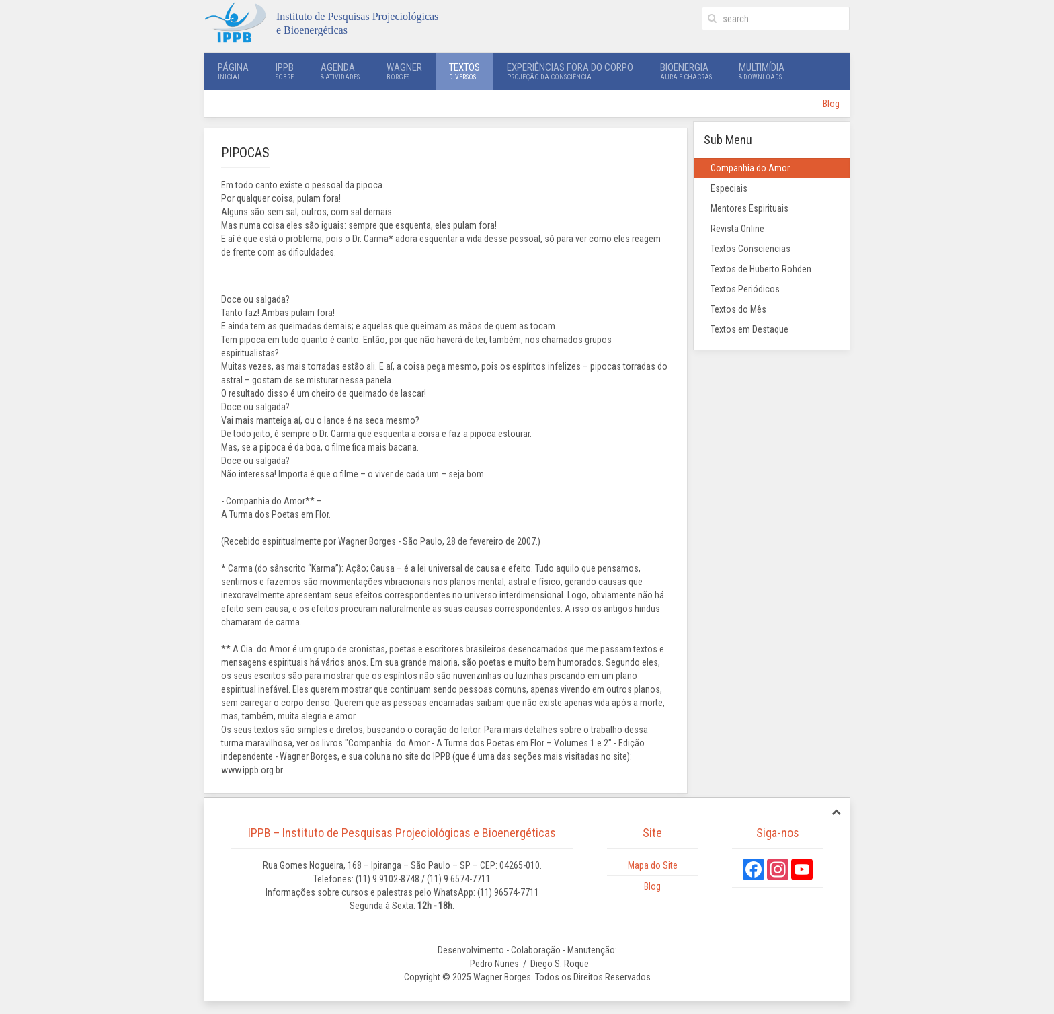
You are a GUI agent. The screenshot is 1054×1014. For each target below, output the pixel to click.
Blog (831, 103)
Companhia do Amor (750, 168)
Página (233, 71)
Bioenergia (686, 71)
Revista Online (737, 228)
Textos (464, 71)
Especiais (729, 188)
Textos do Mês (738, 309)
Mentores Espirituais (749, 208)
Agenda (340, 71)
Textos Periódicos (745, 289)
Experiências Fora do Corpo (570, 71)
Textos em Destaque (749, 329)
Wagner (404, 71)
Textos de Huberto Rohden (761, 269)
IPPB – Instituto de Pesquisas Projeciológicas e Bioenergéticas (402, 833)
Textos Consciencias (750, 248)
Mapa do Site (653, 865)
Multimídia (761, 71)
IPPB (285, 71)
